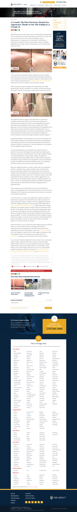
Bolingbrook (16, 478)
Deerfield (16, 455)
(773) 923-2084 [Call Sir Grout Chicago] (61, 2)
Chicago (15, 378)
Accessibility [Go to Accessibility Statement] (13, 508)
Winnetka (54, 400)
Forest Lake (16, 457)
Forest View (29, 353)
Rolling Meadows (56, 358)
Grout (20, 270)
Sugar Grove (55, 434)
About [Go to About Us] (51, 5)
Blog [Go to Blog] (15, 19)
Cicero (15, 385)
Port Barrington (42, 466)
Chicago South (17, 384)
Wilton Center (55, 484)
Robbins (54, 356)
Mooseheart (42, 434)
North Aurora (42, 436)
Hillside (28, 373)
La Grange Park (30, 396)
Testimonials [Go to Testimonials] (57, 5)
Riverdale (54, 353)
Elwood (28, 476)
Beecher (15, 476)
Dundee (28, 432)
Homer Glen (29, 480)
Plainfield (54, 475)
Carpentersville (17, 440)
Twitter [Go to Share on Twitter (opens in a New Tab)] (15, 273)
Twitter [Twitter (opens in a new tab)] (32, 502)
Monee (40, 478)
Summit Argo (55, 380)
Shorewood (54, 478)
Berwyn (15, 365)
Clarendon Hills (17, 426)
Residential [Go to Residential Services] (33, 5)
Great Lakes (16, 466)
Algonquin (16, 470)
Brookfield (16, 373)
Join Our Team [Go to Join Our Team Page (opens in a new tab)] (30, 498)
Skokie (53, 367)
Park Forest (41, 398)
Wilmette (54, 398)
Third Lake (54, 451)
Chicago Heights (17, 380)
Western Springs (55, 391)
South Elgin (54, 432)
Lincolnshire (41, 451)
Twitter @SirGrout (43, 251)
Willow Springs (55, 396)
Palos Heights (42, 393)
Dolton (15, 398)
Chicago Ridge (17, 382)
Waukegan (54, 462)
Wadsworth (55, 458)
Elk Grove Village (17, 400)
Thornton (54, 384)
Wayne (53, 412)
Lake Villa (41, 446)
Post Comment (48, 307)
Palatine (41, 391)
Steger (53, 371)
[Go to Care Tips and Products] (59, 40)
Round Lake (55, 448)
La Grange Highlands (31, 394)
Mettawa (41, 457)
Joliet (28, 482)
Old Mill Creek (42, 464)
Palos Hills (41, 394)
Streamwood (55, 376)
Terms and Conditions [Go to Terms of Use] (28, 508)
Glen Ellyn (29, 417)
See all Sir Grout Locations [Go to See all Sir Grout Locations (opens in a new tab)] (32, 486)
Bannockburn (17, 448)
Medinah (41, 412)
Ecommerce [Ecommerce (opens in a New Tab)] (58, 508)
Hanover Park (30, 365)
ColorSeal (33, 270)
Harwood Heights (30, 369)
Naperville (41, 413)
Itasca (28, 422)
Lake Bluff (29, 466)
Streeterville (54, 378)
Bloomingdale (17, 421)
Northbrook (41, 375)
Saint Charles (42, 440)
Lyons (40, 351)
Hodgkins (29, 375)
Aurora (15, 413)
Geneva (28, 438)
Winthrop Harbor (56, 464)
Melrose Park (42, 360)
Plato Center (42, 438)
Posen (40, 402)
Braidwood (16, 480)
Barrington (16, 356)
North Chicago (42, 462)
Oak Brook (41, 417)
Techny (54, 382)
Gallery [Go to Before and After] (47, 5)
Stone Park (54, 375)
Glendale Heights (30, 419)
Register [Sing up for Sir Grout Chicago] (16, 308)
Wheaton (54, 417)
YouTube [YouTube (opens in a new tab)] (35, 502)
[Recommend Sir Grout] (59, 59)
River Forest (41, 407)
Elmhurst (28, 413)
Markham (41, 353)
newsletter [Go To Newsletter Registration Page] (14, 236)
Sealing (28, 270)
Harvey (28, 367)
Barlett (15, 415)
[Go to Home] (19, 4)
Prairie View (54, 444)
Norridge (41, 371)
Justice (28, 387)
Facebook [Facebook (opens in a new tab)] (29, 502)
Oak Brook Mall (42, 419)
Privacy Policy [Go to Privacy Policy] (19, 508)
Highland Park (30, 451)
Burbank (15, 375)
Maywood (41, 356)
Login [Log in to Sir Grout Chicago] (12, 308)
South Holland (55, 369)
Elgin (28, 436)
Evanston (16, 404)
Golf (27, 364)
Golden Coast (30, 362)
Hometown (29, 378)
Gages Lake (16, 462)
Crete (15, 393)
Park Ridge (41, 400)
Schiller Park (55, 365)
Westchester (55, 389)
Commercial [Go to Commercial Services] (40, 5)
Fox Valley (29, 415)
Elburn (28, 434)
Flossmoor (16, 407)
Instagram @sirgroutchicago (26, 251)
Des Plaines (16, 396)
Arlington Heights (17, 353)
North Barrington (43, 460)
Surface (56, 27)
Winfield (54, 421)
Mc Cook (41, 358)
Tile (18, 270)
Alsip (15, 351)
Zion (53, 466)
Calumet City (16, 376)
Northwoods (42, 415)
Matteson (41, 355)
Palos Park (41, 396)
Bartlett (15, 358)
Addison (15, 412)
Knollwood (29, 462)
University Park (55, 480)
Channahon (16, 482)
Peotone (41, 484)
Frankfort (29, 478)
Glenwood (29, 360)
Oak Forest (41, 380)
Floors (42, 270)
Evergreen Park (17, 405)
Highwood (29, 453)
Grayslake (16, 464)
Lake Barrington (30, 464)
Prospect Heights (43, 404)
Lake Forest (41, 444)
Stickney (54, 373)
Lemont (28, 402)
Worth (53, 402)
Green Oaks (29, 444)
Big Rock (15, 436)
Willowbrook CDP (56, 419)
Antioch (15, 446)
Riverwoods (54, 446)
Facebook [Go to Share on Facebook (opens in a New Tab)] (14, 273)
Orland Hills (41, 387)
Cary (28, 470)
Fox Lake (15, 460)
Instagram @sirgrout (30, 266)
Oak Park (41, 384)
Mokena (41, 476)
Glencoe (28, 356)
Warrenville (41, 428)
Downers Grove (30, 412)
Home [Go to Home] (12, 19)
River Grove (54, 351)
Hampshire (41, 432)
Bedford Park (17, 360)
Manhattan (41, 475)
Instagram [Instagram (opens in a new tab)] (26, 502)
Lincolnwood (29, 405)
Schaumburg (55, 364)
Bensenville (16, 419)
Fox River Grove (42, 470)
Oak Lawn (41, 382)
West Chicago (55, 413)
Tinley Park (54, 385)
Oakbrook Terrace (43, 421)
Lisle (27, 426)
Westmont (54, 415)
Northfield (41, 376)
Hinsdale (28, 421)
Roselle (41, 424)
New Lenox (41, 482)
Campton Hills (17, 438)
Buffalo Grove (17, 451)
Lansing (28, 400)
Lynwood (29, 407)
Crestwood (16, 391)
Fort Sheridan (17, 458)
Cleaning (24, 270)
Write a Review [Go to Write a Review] (40, 2)
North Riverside (42, 373)
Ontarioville (41, 422)
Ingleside (28, 457)
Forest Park (29, 351)
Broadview (16, 371)
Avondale (16, 355)
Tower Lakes (55, 453)
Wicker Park (54, 394)
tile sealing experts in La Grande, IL (40, 81)
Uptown (54, 387)
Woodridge (54, 424)
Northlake (41, 378)
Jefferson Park (30, 385)
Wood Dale (54, 422)
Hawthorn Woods (30, 449)
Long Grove (42, 455)
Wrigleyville (54, 404)
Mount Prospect (42, 367)
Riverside (54, 355)
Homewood (29, 380)
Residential (38, 270)
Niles (40, 369)
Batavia (15, 417)
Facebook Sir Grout (18, 266)
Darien (15, 428)
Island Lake (29, 458)
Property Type (57, 22)
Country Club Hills (17, 387)
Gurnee (28, 446)
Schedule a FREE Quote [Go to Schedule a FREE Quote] (48, 2)
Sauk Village (55, 362)
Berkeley (15, 364)
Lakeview (29, 398)
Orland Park (42, 389)
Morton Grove (42, 365)
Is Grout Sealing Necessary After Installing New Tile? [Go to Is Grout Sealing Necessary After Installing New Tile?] (29, 294)
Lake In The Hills (55, 470)
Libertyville (41, 449)
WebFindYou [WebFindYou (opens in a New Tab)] (64, 508)
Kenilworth (29, 389)
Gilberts (28, 440)
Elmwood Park (17, 402)
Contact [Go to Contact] (64, 5)
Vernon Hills (54, 455)
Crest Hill (15, 484)
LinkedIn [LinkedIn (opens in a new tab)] (39, 502)
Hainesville (29, 448)
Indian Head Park (30, 382)
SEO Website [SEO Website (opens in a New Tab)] (53, 508)
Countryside (16, 389)
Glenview (28, 358)
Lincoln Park (29, 404)
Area (55, 20)
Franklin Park (29, 355)
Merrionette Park (43, 362)
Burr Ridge (16, 422)
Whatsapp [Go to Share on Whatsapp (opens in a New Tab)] (16, 273)
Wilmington (54, 482)
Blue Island (16, 367)
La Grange (29, 393)
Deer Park (16, 394)
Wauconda (54, 460)
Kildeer (28, 391)
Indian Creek (29, 455)
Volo (53, 457)
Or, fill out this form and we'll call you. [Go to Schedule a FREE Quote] (54, 331)
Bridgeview (16, 369)
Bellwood (16, 362)
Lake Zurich (41, 448)
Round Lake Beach (56, 449)
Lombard (29, 428)
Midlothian (41, 364)
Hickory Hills (29, 371)
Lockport (28, 484)
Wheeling (54, 393)
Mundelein (41, 458)
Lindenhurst (41, 453)
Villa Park (41, 426)
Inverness (29, 384)
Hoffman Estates (30, 376)
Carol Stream (17, 424)
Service (56, 24)
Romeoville (54, 476)
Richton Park (42, 405)
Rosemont (54, 360)
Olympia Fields (42, 385)
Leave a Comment (16, 300)
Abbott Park (16, 444)
